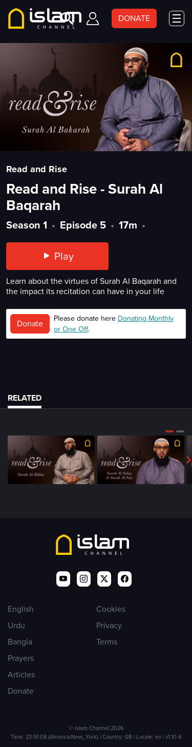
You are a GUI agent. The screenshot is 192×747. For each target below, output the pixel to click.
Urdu (16, 625)
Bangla (20, 642)
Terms (106, 642)
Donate (30, 323)
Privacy (109, 625)
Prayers (21, 658)
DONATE (134, 18)
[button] (169, 431)
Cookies (110, 609)
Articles (21, 674)
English (21, 609)
